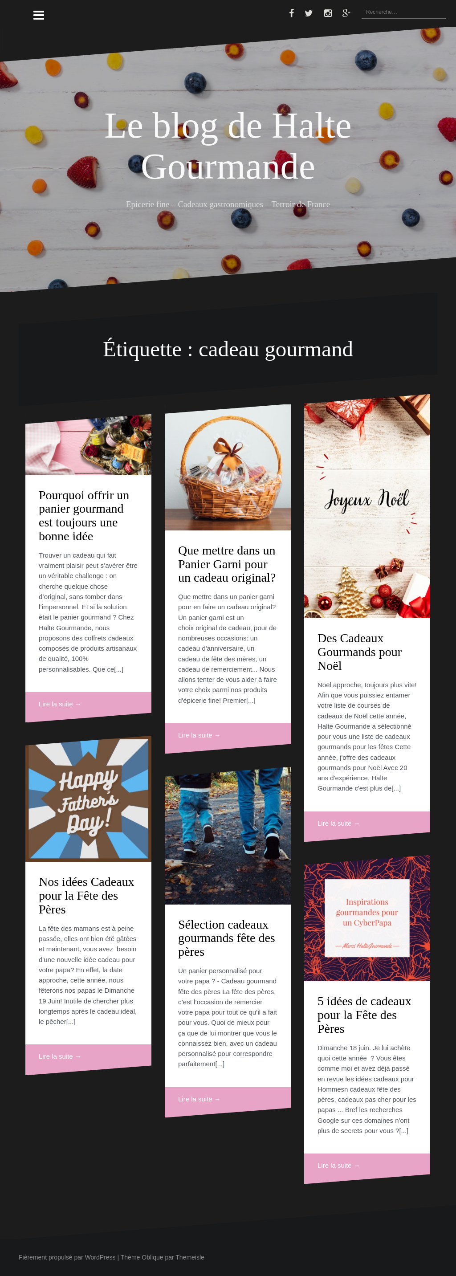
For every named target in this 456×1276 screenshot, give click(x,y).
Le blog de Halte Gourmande (227, 145)
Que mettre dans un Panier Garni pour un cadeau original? (227, 564)
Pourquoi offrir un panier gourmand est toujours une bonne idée (84, 515)
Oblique (152, 1257)
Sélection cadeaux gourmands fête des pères (226, 938)
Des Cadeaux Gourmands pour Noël (360, 652)
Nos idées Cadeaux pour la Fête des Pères (86, 895)
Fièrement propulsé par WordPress (67, 1257)
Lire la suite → (60, 704)
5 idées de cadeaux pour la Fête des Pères (364, 1014)
